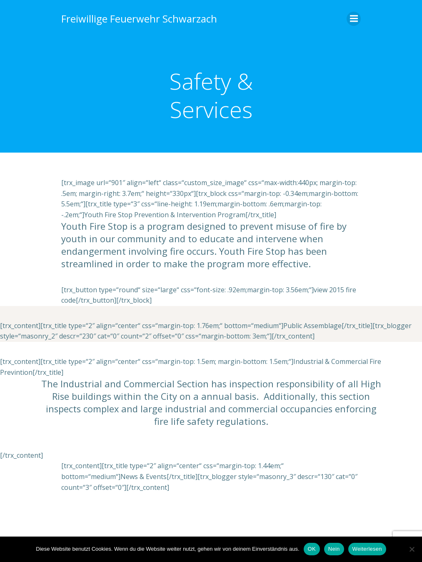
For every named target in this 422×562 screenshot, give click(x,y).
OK (312, 549)
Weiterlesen (367, 549)
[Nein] (411, 549)
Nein (334, 549)
